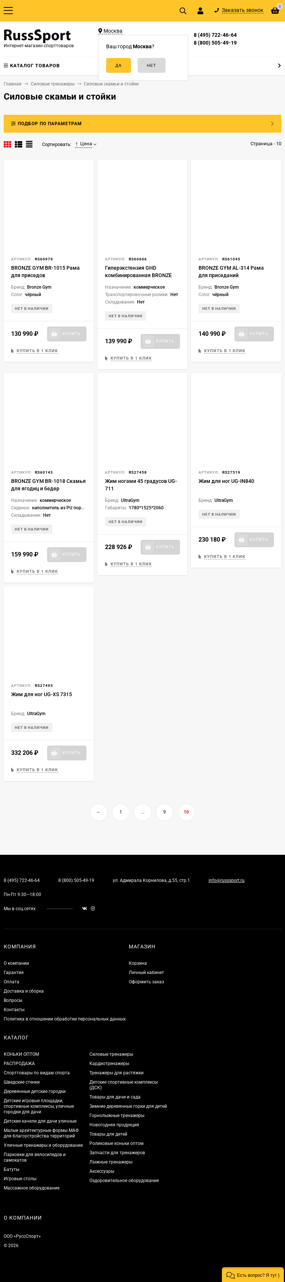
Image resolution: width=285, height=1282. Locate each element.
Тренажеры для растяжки (116, 1072)
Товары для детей (108, 1134)
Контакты (14, 1009)
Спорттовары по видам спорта (37, 1072)
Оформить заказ (146, 981)
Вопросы (13, 1000)
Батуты (11, 1169)
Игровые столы (20, 1178)
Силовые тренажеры (111, 1054)
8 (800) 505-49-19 (215, 43)
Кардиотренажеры (109, 1063)
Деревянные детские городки (35, 1091)
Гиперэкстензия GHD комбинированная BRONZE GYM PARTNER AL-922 (138, 275)
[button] (253, 1274)
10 (186, 812)
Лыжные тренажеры (110, 1162)
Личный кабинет (146, 972)
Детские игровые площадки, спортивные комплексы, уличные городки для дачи (39, 1106)
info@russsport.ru (227, 880)
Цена (83, 144)
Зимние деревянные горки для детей (128, 1106)
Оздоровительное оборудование (124, 1180)
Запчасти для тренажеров (117, 1152)
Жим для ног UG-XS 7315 (41, 694)
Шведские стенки (22, 1082)
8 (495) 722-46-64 (215, 35)
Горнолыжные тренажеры (116, 1115)
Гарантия (14, 972)
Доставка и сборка (24, 991)
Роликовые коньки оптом (116, 1143)
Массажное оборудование (31, 1188)
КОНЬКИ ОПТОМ (21, 1054)
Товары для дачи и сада (115, 1097)
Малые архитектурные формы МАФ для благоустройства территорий (41, 1133)
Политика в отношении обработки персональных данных (65, 1019)
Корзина (138, 963)
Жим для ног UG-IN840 (226, 481)
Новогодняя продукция (114, 1124)
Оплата (11, 981)
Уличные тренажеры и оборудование (43, 1145)
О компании (16, 963)
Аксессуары (101, 1171)
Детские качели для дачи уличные (40, 1121)
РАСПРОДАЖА (19, 1063)
